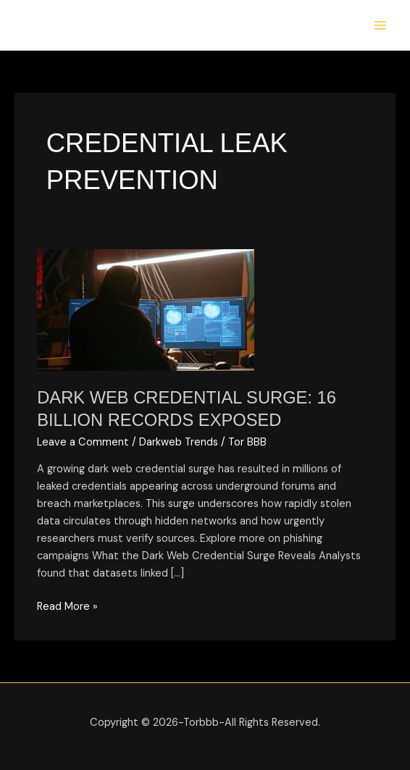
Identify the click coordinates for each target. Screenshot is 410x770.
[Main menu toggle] (380, 25)
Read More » (67, 606)
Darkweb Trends (178, 442)
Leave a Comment (83, 442)
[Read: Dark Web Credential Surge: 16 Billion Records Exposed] (145, 310)
